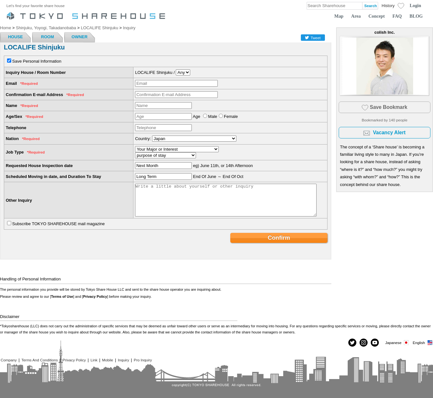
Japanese (397, 342)
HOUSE (15, 36)
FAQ (397, 16)
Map (339, 16)
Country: (143, 138)
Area (356, 16)
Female (231, 116)
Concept (377, 16)
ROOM (47, 36)
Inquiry (123, 360)
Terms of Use (62, 296)
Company (9, 360)
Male (212, 116)
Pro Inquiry (143, 360)
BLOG (416, 16)
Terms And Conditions (39, 360)
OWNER (80, 36)
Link (93, 360)
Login (415, 5)
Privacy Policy (95, 296)
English (423, 342)
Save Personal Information (36, 61)
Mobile (107, 360)
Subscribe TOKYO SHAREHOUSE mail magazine (58, 223)
